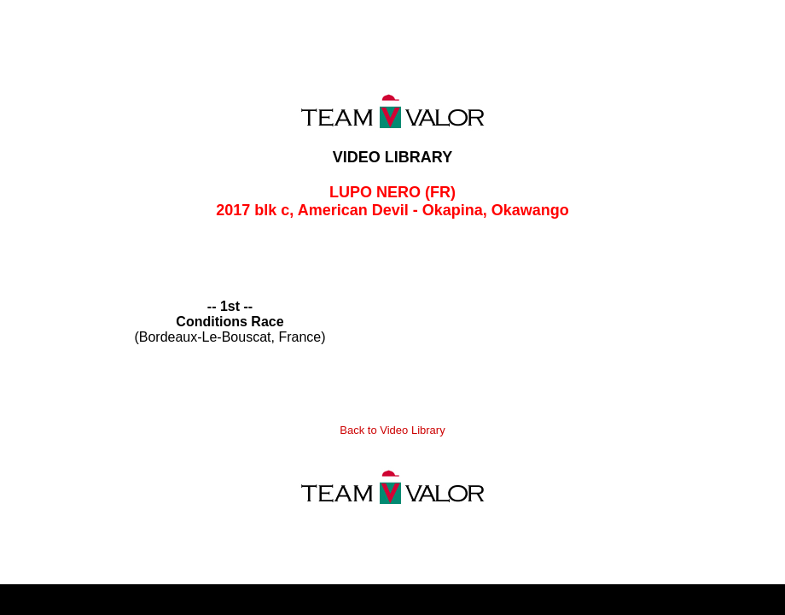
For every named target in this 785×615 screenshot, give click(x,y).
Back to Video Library (392, 430)
